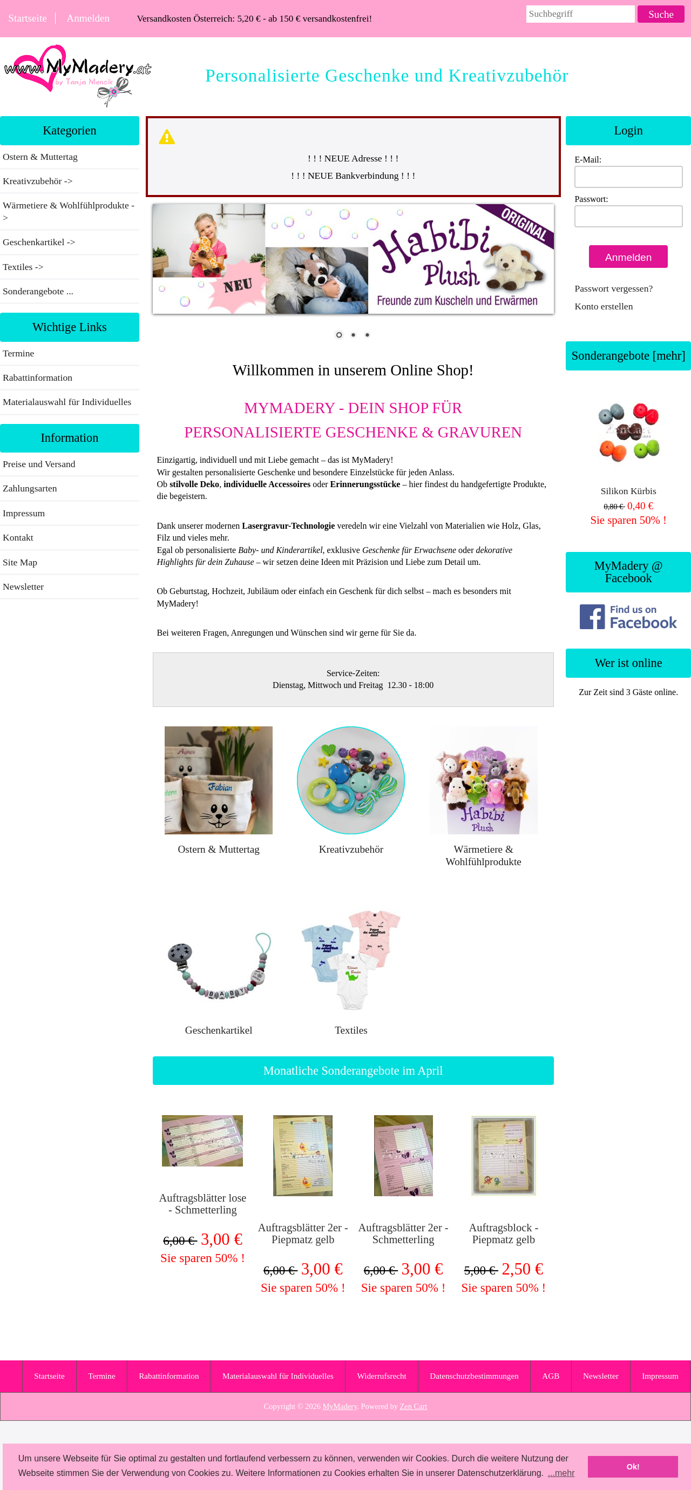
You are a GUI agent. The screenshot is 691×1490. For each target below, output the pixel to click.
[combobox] (580, 14)
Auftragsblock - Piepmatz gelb (503, 1233)
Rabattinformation (37, 377)
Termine (18, 353)
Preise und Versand (39, 464)
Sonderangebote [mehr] (629, 355)
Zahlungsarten (30, 488)
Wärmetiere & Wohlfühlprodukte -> (68, 211)
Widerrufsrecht (381, 1375)
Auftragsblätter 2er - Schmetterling (403, 1233)
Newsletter (23, 586)
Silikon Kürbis (628, 443)
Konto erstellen (603, 306)
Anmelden (88, 18)
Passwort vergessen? (613, 288)
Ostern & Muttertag (40, 156)
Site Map (20, 562)
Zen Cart (414, 1406)
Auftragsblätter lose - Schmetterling (202, 1204)
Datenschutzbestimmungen (474, 1375)
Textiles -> (24, 266)
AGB (550, 1375)
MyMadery (340, 1406)
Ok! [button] (633, 1466)
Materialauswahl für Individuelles (67, 401)
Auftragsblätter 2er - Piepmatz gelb (303, 1233)
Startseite (27, 18)
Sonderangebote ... (38, 291)
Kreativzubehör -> (39, 181)
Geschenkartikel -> (40, 242)
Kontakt (18, 537)
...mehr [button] (561, 1473)
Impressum (24, 513)
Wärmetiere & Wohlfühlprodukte (484, 849)
